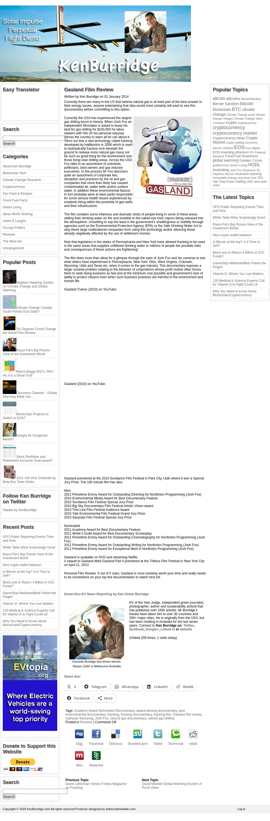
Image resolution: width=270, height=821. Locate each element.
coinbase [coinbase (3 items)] (219, 123)
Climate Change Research (22, 180)
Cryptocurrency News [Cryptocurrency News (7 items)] (229, 138)
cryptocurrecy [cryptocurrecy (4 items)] (247, 123)
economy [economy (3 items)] (251, 142)
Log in (241, 809)
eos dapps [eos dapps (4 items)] (253, 148)
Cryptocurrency (14, 187)
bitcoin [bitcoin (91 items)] (246, 103)
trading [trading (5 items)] (241, 181)
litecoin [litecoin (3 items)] (230, 174)
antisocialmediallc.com (121, 809)
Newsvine (96, 763)
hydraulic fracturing (79, 718)
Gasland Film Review (88, 89)
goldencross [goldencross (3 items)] (221, 165)
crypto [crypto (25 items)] (231, 122)
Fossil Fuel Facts (15, 200)
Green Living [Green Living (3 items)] (238, 165)
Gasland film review (187, 714)
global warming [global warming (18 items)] (226, 160)
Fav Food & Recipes (17, 193)
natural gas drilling (161, 718)
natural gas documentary (128, 718)
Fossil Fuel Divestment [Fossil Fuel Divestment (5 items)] (241, 156)
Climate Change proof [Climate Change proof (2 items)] (241, 114)
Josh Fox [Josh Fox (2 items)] (236, 170)
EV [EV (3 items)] (252, 152)
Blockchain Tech (14, 173)
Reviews (9, 234)
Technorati (175, 742)
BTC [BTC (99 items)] (236, 109)
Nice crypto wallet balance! (22, 565)
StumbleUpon (138, 742)
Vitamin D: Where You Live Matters (28, 604)
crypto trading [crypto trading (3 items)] (235, 142)
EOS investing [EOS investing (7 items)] (223, 152)
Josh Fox (101, 718)
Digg (79, 742)
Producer (82, 809)
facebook (136, 629)
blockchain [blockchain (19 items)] (222, 109)
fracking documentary (136, 714)
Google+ (151, 629)
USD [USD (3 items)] (250, 181)
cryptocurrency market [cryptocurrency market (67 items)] (235, 133)
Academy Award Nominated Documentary (104, 711)
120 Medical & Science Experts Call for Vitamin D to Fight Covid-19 (29, 612)
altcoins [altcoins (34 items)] (233, 98)
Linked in (167, 629)
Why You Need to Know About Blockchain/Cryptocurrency (24, 623)
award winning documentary (156, 711)
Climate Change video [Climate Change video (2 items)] (248, 118)
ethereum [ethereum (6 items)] (242, 152)
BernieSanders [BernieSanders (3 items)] (251, 98)
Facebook (96, 742)
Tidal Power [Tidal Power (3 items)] (227, 181)
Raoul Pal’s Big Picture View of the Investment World (28, 556)
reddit (193, 742)
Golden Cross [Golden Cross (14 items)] (250, 160)
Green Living (12, 207)
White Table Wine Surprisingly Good (29, 547)
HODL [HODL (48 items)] (254, 164)
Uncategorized (13, 248)
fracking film (162, 714)
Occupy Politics (14, 228)
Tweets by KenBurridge (20, 510)
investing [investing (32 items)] (221, 169)
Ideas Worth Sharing (17, 214)
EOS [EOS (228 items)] (239, 147)
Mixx (79, 763)
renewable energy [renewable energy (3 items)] (225, 177)
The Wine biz (12, 241)
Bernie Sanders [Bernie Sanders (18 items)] (226, 104)
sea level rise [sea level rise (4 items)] (247, 177)
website (186, 629)
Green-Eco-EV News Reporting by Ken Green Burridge (106, 594)
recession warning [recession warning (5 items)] (248, 174)
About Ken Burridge (17, 166)
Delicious (115, 742)
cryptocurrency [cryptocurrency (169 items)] (229, 127)
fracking (113, 714)
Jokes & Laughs (14, 221)
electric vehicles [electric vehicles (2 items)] (223, 148)
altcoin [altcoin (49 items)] (219, 98)
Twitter (188, 625)
